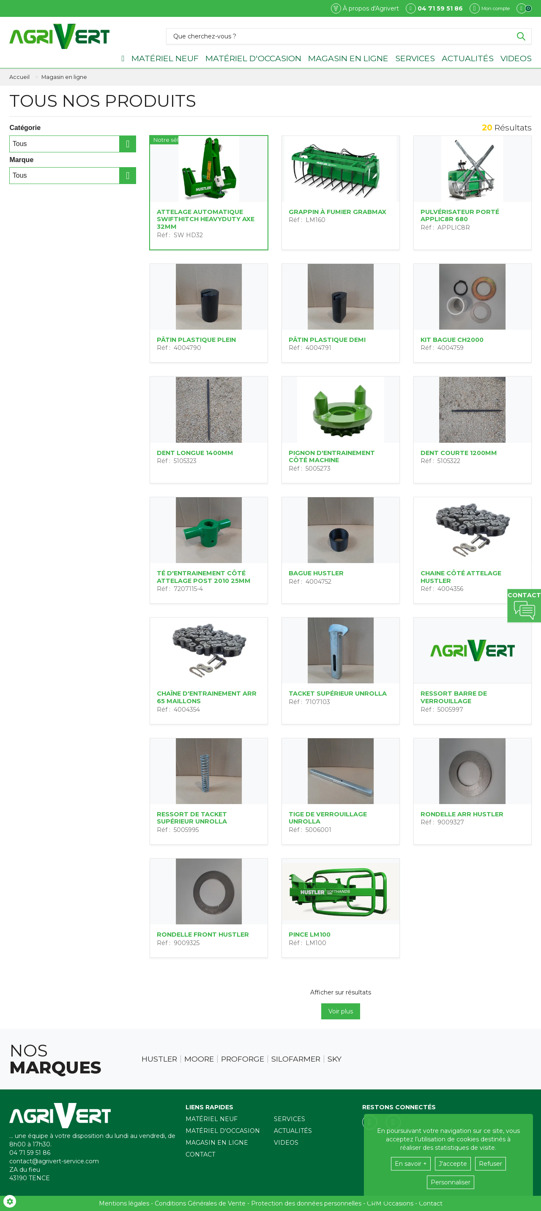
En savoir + (411, 1164)
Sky (335, 1059)
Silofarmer (295, 1059)
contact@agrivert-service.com (54, 1161)
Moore (199, 1059)
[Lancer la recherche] (521, 36)
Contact (200, 1154)
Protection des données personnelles (306, 1203)
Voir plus (340, 1011)
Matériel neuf (165, 58)
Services (415, 58)
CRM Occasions (390, 1203)
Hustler (159, 1059)
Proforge (242, 1059)
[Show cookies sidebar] (9, 1201)
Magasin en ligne (348, 58)
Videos (516, 58)
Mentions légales (124, 1203)
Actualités (468, 58)
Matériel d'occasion (253, 58)
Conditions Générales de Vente (200, 1203)
